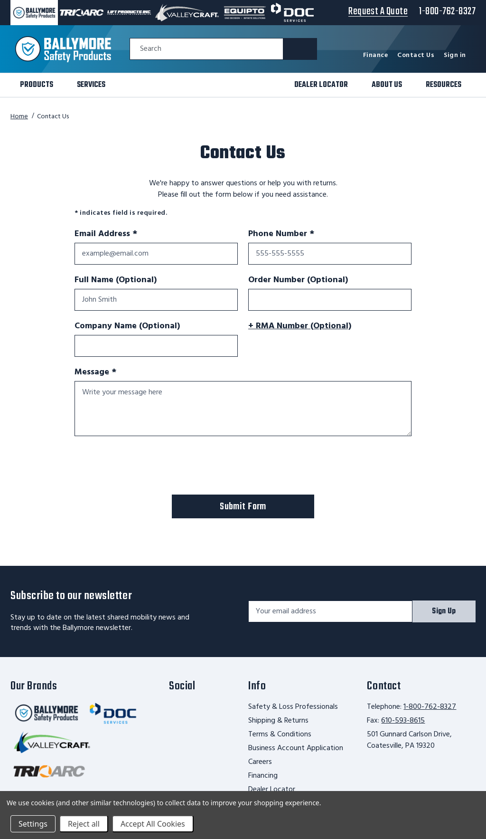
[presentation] (147, 467)
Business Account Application (295, 748)
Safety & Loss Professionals (293, 707)
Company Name (127, 326)
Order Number (298, 280)
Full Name (116, 280)
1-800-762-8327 (429, 707)
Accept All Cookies (153, 824)
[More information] (362, 325)
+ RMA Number (299, 326)
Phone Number (281, 234)
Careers (260, 762)
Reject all (84, 824)
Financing (263, 776)
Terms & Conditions (279, 734)
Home (19, 116)
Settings (33, 824)
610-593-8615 (403, 721)
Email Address (106, 234)
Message (113, 372)
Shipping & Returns (278, 721)
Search (150, 49)
